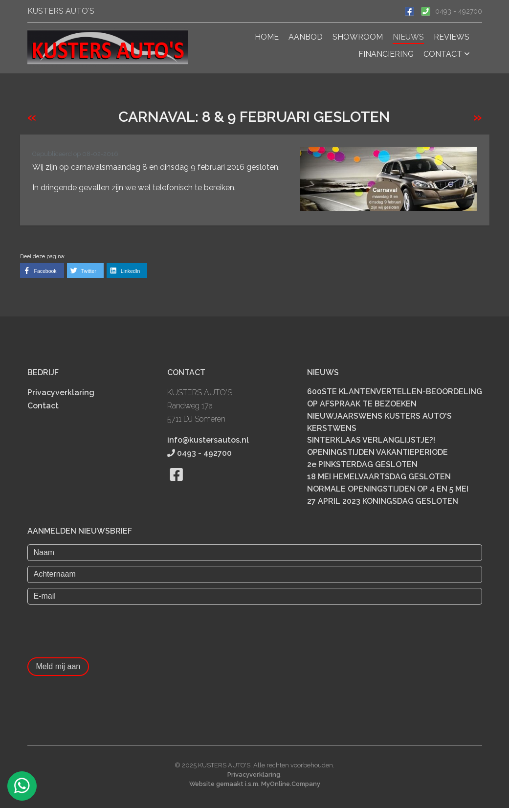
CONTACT (446, 54)
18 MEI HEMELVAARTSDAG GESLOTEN (379, 476)
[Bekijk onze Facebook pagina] (176, 486)
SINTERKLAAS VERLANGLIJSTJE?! (371, 440)
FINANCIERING (386, 54)
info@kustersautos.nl (208, 440)
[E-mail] (254, 595)
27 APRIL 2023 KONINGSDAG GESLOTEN (382, 501)
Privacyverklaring (60, 392)
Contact (43, 405)
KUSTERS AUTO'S (60, 11)
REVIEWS (451, 37)
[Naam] (254, 552)
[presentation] (101, 628)
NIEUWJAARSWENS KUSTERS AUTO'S (379, 415)
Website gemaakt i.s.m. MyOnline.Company (254, 783)
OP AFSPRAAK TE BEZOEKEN (362, 403)
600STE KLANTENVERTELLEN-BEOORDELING (394, 391)
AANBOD (305, 37)
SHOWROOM (357, 37)
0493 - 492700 (458, 11)
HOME (267, 37)
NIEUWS (408, 37)
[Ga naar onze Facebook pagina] (410, 10)
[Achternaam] (254, 574)
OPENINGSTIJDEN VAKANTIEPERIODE (377, 452)
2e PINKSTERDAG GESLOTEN (362, 464)
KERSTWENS (331, 427)
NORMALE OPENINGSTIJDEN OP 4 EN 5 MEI (387, 489)
